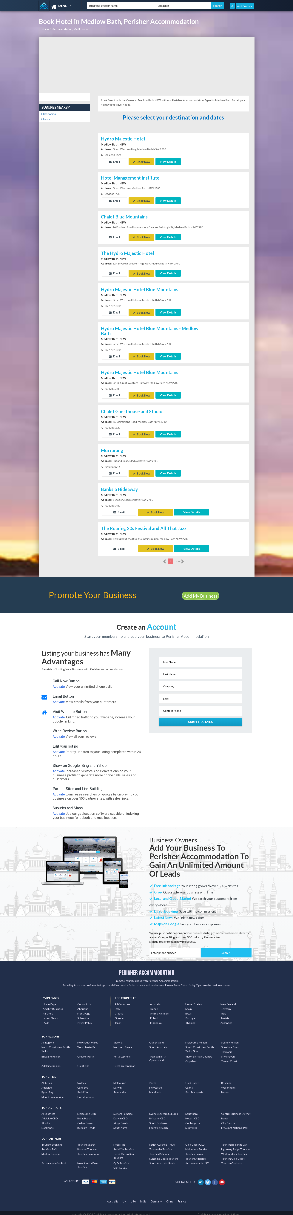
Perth (152, 1079)
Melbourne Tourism (196, 1146)
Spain (188, 1005)
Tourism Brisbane (159, 1151)
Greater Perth (85, 1053)
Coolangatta (192, 1119)
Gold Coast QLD (195, 1141)
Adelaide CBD (49, 1115)
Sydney (81, 1079)
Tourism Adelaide (195, 1155)
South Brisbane (158, 1119)
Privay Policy (84, 1019)
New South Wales (87, 1039)
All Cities (46, 1079)
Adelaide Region (51, 1062)
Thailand (190, 1019)
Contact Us (84, 1001)
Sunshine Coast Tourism (163, 1155)
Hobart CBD (192, 1115)
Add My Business (200, 593)
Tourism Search (86, 1141)
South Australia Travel (162, 1141)
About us (82, 1005)
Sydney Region (230, 1039)
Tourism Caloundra (88, 1151)
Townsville (119, 1089)
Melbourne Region (196, 1039)
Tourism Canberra (231, 1160)
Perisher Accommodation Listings (218, 1211)
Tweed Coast (229, 1058)
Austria (224, 1015)
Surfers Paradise (123, 1110)
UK (124, 1198)
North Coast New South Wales (55, 1046)
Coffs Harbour (85, 1093)
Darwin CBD (120, 1115)
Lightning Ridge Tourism (235, 1146)
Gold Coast (192, 1079)
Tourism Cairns (194, 1151)
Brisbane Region (51, 1053)
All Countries (122, 1001)
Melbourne (119, 1079)
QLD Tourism (121, 1160)
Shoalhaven (228, 1053)
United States (193, 1001)
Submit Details (200, 719)
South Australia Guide (162, 1160)
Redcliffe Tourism (123, 1146)
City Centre (228, 1119)
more (179, 558)
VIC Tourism (120, 1165)
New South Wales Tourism (87, 1162)
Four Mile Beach (158, 1124)
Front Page (83, 1010)
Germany (225, 1005)
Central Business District (236, 1110)
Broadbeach (84, 1115)
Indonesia (156, 1019)
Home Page (49, 1001)
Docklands (47, 1124)
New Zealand (228, 1001)
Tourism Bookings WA (234, 1141)
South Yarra (120, 1124)
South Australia (158, 1044)
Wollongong (228, 1084)
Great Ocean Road (124, 1062)
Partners (48, 1010)
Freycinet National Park (234, 1124)
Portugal (190, 1015)
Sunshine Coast (230, 1044)
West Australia (86, 1044)
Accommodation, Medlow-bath (71, 29)
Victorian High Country (198, 1053)
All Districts (48, 1110)
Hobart (225, 1089)
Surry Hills (191, 1124)
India (223, 1010)
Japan (118, 1019)
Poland (154, 1015)
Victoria (118, 1039)
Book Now (141, 161)
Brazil (188, 1010)
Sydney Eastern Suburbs (163, 1110)
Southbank (191, 1110)
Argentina (226, 1019)
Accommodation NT (197, 1160)
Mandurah (155, 1089)
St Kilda (45, 1119)
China (169, 1198)
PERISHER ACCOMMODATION (146, 970)
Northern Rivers (122, 1044)
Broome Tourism (87, 1146)
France (154, 1005)
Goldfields (83, 1062)
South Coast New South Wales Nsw (199, 1046)
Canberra (82, 1084)
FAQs (46, 1019)
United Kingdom (159, 1010)
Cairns (189, 1084)
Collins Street (85, 1119)
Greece (119, 1015)
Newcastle (155, 1084)
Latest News (50, 1015)
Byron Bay (47, 1089)
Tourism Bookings (51, 1141)
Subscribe (83, 1015)
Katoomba (48, 114)
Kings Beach (120, 1119)
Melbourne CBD (86, 1110)
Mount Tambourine (52, 1093)
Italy (117, 1005)
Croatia (119, 1010)
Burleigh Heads (86, 1124)
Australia (155, 1001)
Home (45, 29)
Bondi (224, 1115)
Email (114, 161)
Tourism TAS (49, 1146)
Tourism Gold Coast (233, 1155)
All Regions (48, 1039)
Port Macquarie (194, 1089)
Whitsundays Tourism (234, 1151)
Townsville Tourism (160, 1146)
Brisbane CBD (157, 1115)
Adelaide (46, 1084)
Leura (45, 119)
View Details (168, 161)
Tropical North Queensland (157, 1055)
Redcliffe (82, 1089)
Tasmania (226, 1048)
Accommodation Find (53, 1160)
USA (133, 1198)
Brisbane (226, 1079)
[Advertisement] (147, 65)
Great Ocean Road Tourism (124, 1152)
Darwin (117, 1084)
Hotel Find (119, 1141)
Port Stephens (122, 1053)
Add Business (245, 5)
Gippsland (191, 1058)
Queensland (156, 1039)
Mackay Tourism (50, 1151)
